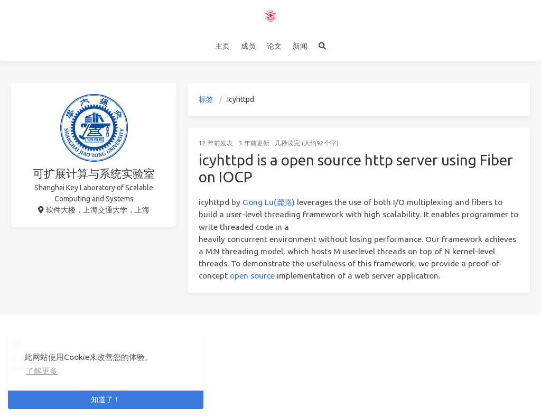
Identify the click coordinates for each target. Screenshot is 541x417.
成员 (248, 46)
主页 (222, 46)
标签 (206, 99)
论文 (274, 46)
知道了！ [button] (105, 399)
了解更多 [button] (42, 370)
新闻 (300, 46)
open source (252, 275)
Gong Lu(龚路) (268, 202)
